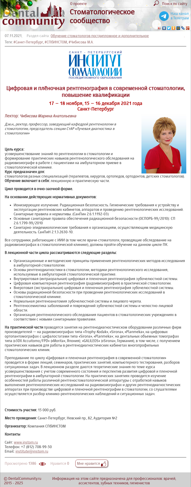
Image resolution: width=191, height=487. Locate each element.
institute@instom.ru (31, 451)
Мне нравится (91, 463)
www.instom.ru (26, 442)
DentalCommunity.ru (24, 478)
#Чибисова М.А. (81, 42)
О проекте (78, 3)
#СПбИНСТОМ (56, 42)
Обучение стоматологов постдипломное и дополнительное (100, 35)
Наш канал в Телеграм (180, 15)
